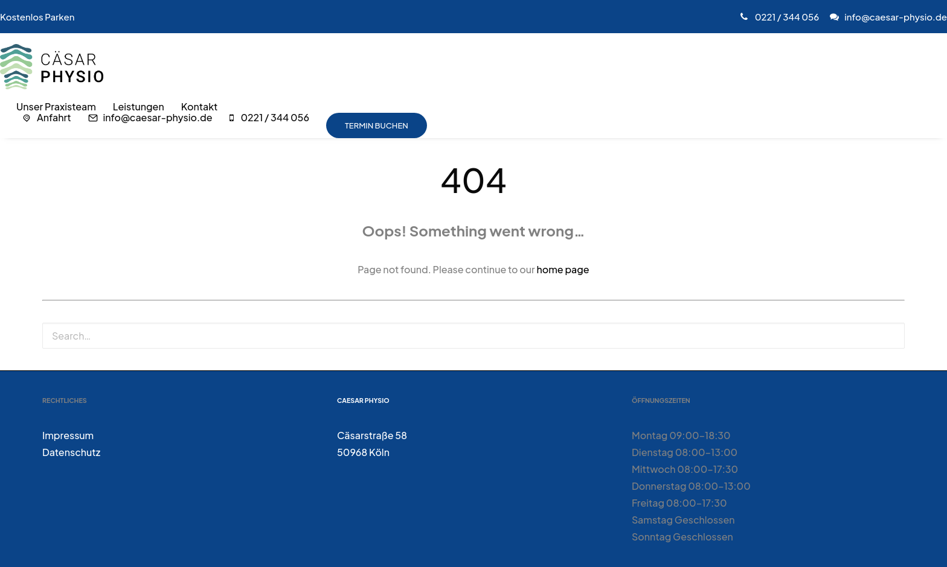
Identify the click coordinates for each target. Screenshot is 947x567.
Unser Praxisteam (56, 106)
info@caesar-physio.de (895, 16)
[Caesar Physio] (51, 66)
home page (562, 269)
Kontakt (199, 106)
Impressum (68, 435)
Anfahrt (54, 117)
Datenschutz (71, 452)
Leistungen (138, 106)
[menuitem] (782, 16)
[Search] (473, 336)
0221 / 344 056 (786, 16)
